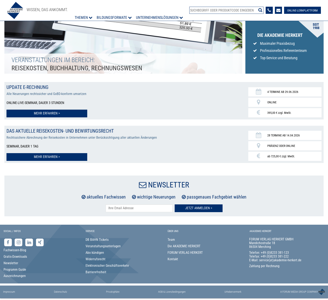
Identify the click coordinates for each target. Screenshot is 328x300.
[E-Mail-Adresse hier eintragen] (139, 208)
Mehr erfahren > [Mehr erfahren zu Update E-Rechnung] (37, 113)
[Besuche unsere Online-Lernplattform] (302, 10)
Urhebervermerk (232, 291)
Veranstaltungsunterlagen (103, 246)
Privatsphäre (112, 291)
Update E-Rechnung (28, 87)
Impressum (9, 291)
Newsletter (11, 263)
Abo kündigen (95, 252)
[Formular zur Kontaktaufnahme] (278, 10)
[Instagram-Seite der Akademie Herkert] (19, 242)
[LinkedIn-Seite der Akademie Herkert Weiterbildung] (29, 242)
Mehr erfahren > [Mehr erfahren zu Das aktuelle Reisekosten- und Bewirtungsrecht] (37, 156)
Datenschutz (60, 291)
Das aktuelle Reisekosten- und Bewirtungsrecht (62, 131)
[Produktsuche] (226, 10)
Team (171, 239)
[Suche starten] (260, 10)
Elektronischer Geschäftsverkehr (107, 265)
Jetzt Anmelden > (198, 208)
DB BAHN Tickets (97, 239)
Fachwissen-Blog (15, 250)
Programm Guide (15, 269)
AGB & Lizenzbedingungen (172, 291)
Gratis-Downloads (15, 256)
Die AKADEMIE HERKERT (184, 246)
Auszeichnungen (15, 275)
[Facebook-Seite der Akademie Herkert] (8, 242)
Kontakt (173, 259)
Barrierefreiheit (96, 272)
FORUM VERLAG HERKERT (185, 252)
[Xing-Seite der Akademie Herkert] (40, 242)
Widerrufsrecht (95, 259)
